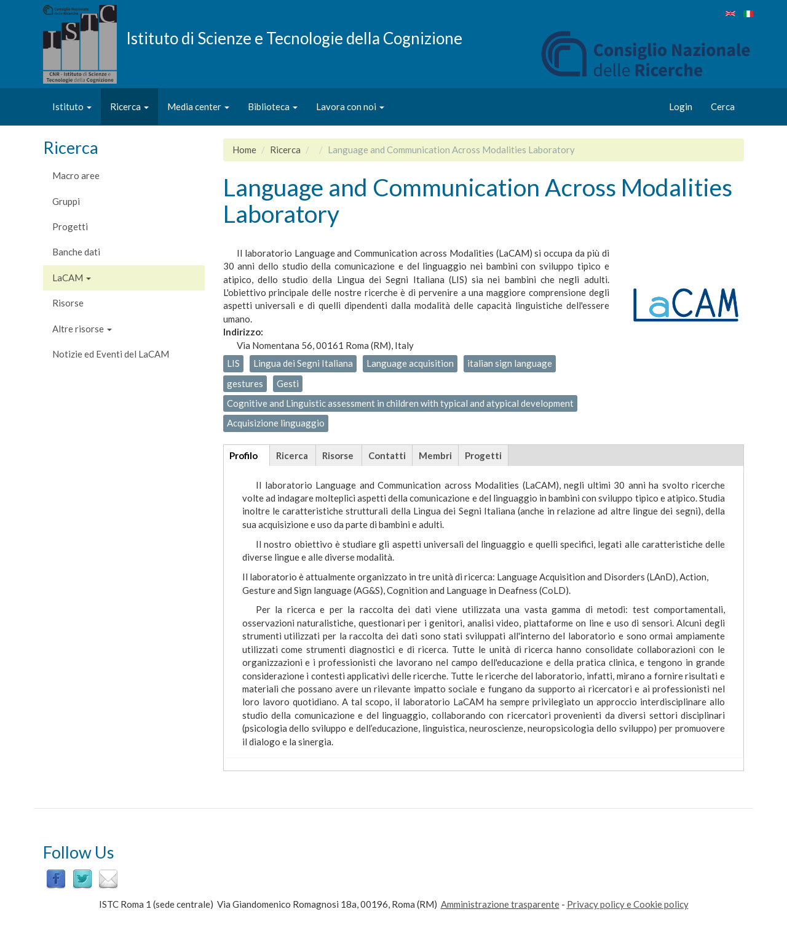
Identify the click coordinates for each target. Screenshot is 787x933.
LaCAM (71, 277)
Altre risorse (82, 328)
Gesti (288, 383)
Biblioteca (273, 106)
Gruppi (66, 201)
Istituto (72, 106)
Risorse (68, 302)
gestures (245, 383)
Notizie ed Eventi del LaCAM (110, 353)
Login (680, 106)
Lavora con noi (350, 106)
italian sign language (509, 363)
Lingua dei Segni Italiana (303, 363)
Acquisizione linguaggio (276, 422)
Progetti (70, 226)
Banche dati (76, 251)
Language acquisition (410, 363)
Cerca (723, 106)
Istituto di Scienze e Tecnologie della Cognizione (294, 37)
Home (244, 149)
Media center (198, 106)
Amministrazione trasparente (500, 904)
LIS (233, 363)
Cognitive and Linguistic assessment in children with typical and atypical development (400, 403)
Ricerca (129, 106)
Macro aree (76, 175)
